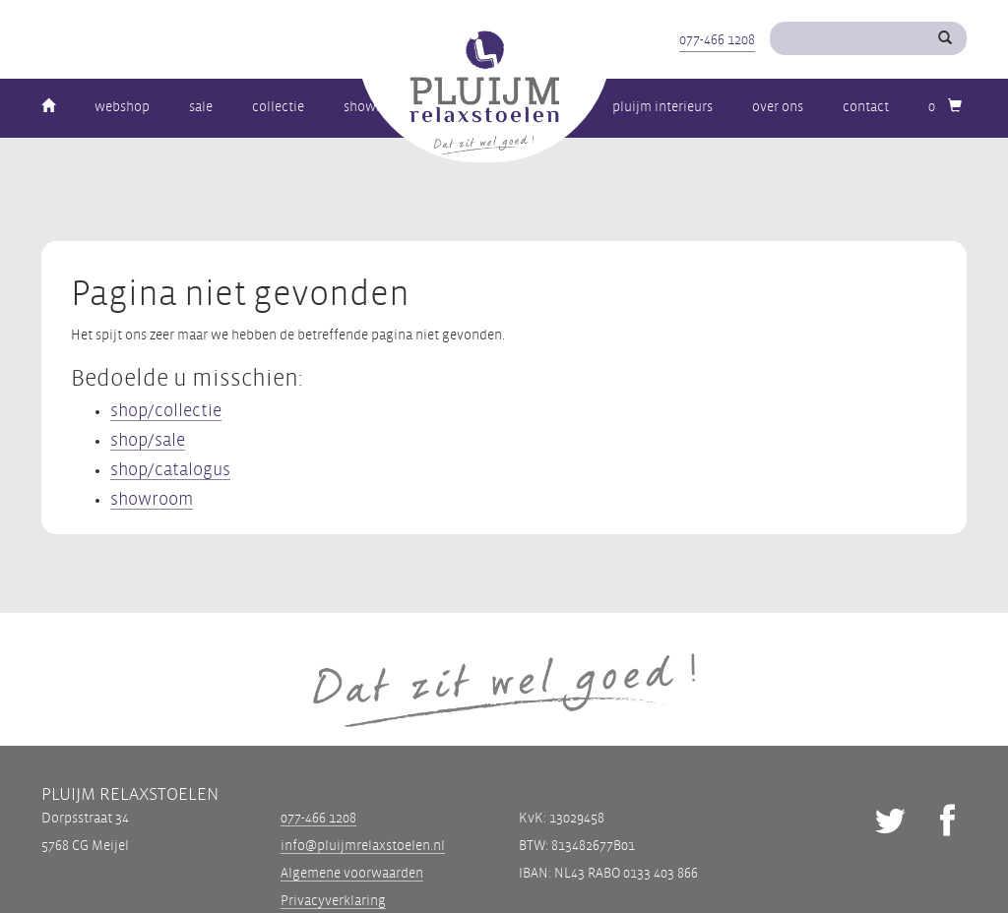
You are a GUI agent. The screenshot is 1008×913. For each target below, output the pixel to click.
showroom (151, 499)
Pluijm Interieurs (662, 106)
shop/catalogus (170, 469)
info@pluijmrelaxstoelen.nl (363, 845)
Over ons (777, 106)
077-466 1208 (717, 39)
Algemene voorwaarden (352, 873)
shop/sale (147, 440)
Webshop (122, 106)
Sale (201, 106)
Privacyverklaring (333, 900)
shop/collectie (165, 410)
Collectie (278, 106)
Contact (866, 106)
